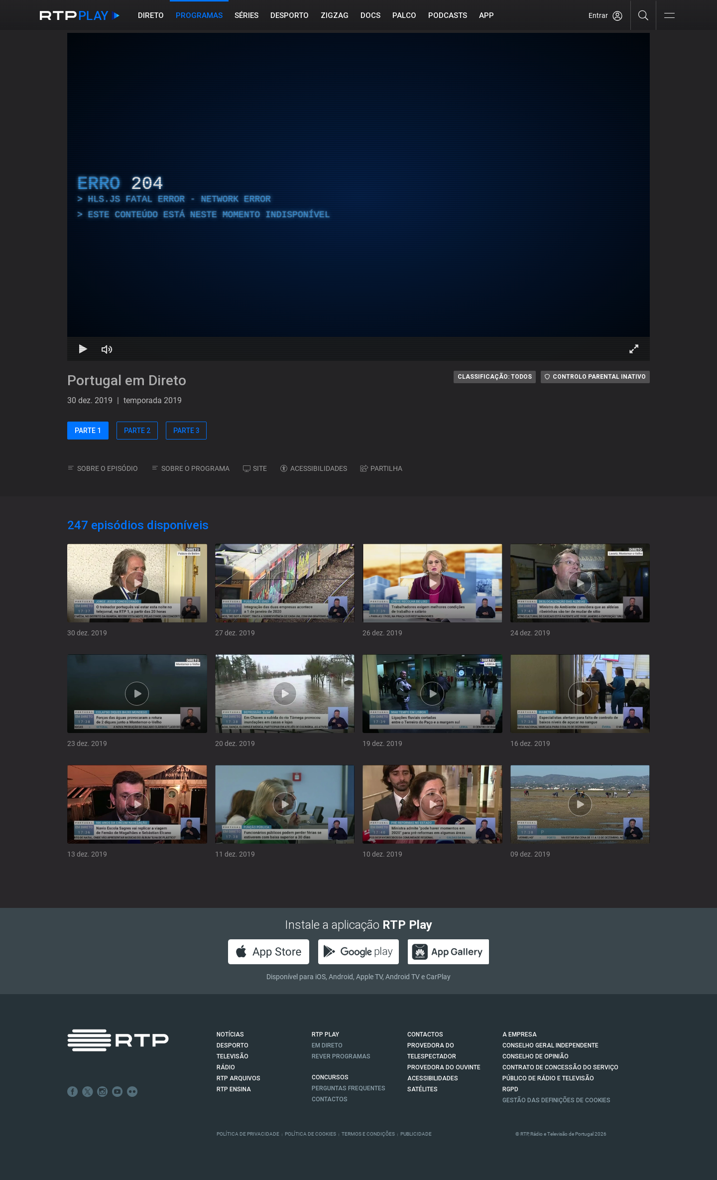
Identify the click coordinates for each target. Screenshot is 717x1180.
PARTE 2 (137, 431)
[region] (358, 197)
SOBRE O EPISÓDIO (102, 468)
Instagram (102, 1091)
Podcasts (447, 15)
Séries (246, 15)
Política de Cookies (310, 1134)
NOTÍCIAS (230, 1034)
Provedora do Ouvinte (443, 1067)
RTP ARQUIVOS (238, 1078)
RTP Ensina (234, 1089)
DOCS (370, 15)
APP (486, 15)
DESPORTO (232, 1045)
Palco (404, 15)
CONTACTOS (425, 1034)
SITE (255, 468)
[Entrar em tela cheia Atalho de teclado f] (634, 349)
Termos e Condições (368, 1134)
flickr (132, 1091)
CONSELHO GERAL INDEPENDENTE (550, 1045)
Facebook (72, 1091)
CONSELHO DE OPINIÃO (535, 1056)
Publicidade (416, 1134)
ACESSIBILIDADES (313, 468)
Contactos (330, 1099)
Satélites (422, 1089)
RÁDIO (226, 1067)
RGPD (510, 1089)
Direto (151, 15)
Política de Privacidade (248, 1134)
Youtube (117, 1091)
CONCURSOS (330, 1077)
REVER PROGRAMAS (341, 1056)
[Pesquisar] (643, 15)
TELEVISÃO (232, 1056)
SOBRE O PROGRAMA (190, 468)
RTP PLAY (325, 1034)
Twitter (87, 1091)
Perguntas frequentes (348, 1088)
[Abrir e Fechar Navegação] (669, 16)
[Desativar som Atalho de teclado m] (107, 349)
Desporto (289, 15)
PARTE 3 (186, 431)
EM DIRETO (327, 1045)
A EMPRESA (519, 1034)
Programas (199, 15)
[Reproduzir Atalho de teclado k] (83, 349)
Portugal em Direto (126, 380)
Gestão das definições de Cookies (556, 1100)
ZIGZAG (335, 15)
